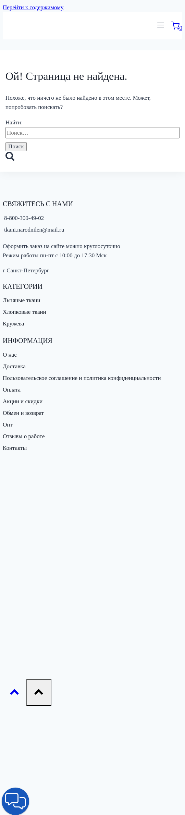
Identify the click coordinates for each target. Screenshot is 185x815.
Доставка (14, 366)
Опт (8, 424)
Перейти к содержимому (33, 7)
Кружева (13, 323)
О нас (10, 354)
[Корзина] (177, 28)
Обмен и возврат (23, 413)
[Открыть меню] (161, 26)
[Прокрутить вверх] (14, 694)
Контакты (15, 448)
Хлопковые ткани (24, 312)
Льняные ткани (21, 300)
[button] (15, 801)
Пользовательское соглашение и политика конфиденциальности (82, 378)
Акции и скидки (22, 401)
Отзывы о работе (24, 436)
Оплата (12, 389)
